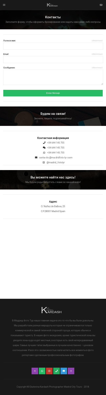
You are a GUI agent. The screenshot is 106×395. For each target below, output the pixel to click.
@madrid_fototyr (53, 162)
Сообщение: (53, 67)
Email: (53, 54)
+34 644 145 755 (53, 142)
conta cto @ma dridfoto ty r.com (53, 157)
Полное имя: (53, 40)
